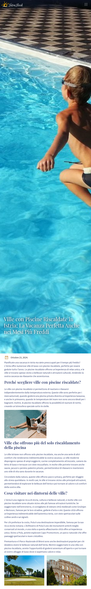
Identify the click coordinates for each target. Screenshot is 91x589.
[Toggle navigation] (86, 4)
